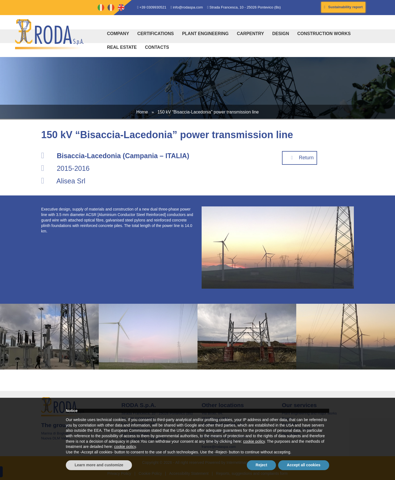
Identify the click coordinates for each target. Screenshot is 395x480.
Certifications (155, 33)
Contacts (157, 47)
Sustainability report (343, 7)
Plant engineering (205, 33)
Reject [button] (261, 465)
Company (118, 33)
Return (299, 157)
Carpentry (250, 33)
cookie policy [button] (254, 441)
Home (142, 111)
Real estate (122, 47)
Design (280, 33)
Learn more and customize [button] (99, 465)
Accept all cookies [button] (303, 465)
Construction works (324, 33)
